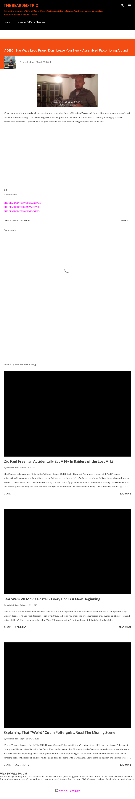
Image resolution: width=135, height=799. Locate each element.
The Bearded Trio (21, 5)
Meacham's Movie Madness (31, 22)
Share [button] (124, 220)
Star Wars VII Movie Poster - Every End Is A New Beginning (52, 599)
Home (7, 22)
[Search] (122, 5)
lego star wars (21, 220)
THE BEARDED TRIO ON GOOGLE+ (22, 211)
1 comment (20, 627)
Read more (125, 493)
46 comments (21, 764)
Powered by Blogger (67, 790)
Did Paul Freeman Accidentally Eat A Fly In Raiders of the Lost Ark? (59, 461)
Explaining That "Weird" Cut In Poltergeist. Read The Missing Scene (59, 732)
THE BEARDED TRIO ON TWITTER (21, 207)
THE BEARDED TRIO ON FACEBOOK (22, 202)
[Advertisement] (67, 332)
